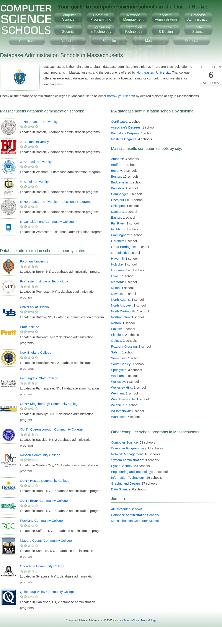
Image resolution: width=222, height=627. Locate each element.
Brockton (117, 188)
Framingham (120, 235)
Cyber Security (121, 466)
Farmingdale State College (39, 378)
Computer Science (124, 442)
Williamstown (120, 411)
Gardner (117, 241)
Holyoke (117, 264)
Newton (116, 293)
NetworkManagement (133, 17)
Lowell (115, 276)
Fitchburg (118, 229)
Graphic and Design (125, 483)
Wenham (117, 393)
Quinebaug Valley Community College (47, 592)
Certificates (119, 121)
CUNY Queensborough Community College (51, 429)
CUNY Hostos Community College (44, 480)
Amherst (117, 159)
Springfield (118, 370)
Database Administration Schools (135, 515)
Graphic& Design (166, 29)
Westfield (117, 405)
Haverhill (117, 258)
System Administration (127, 460)
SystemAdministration (166, 17)
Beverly (116, 170)
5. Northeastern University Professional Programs (55, 201)
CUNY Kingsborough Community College (49, 404)
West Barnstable (123, 399)
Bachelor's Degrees (125, 133)
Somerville (118, 358)
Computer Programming (128, 448)
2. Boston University (34, 142)
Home (118, 620)
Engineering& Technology (100, 29)
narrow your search (121, 96)
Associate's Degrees (125, 127)
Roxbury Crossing (124, 346)
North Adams (120, 299)
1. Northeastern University (38, 122)
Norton (116, 323)
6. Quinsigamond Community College (47, 221)
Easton (116, 217)
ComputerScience (68, 17)
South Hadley (121, 364)
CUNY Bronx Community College (44, 500)
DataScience (198, 29)
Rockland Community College (41, 520)
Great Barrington (123, 247)
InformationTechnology (133, 29)
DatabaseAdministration (198, 17)
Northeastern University (153, 72)
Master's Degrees (123, 139)
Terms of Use (131, 620)
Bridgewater (119, 182)
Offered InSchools (211, 75)
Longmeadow (121, 270)
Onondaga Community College (42, 566)
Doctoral (191, 41)
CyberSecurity (68, 29)
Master (150, 41)
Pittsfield (117, 335)
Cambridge (119, 194)
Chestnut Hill (120, 200)
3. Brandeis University (36, 161)
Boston (116, 176)
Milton (115, 288)
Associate (67, 41)
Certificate (27, 41)
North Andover (121, 305)
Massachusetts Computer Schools (135, 521)
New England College (35, 352)
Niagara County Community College (46, 540)
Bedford (116, 165)
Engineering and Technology (131, 472)
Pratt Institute (29, 327)
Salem (115, 352)
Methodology (148, 620)
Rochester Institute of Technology (44, 281)
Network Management (127, 454)
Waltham (117, 376)
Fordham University (34, 261)
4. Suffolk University (34, 181)
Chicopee (118, 206)
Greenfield (118, 252)
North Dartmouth (123, 311)
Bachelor (109, 41)
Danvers (117, 211)
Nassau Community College (40, 455)
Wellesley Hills (121, 387)
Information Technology (128, 477)
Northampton (120, 317)
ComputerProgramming (100, 17)
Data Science (120, 489)
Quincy (116, 340)
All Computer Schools (126, 509)
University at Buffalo (34, 307)
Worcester (118, 417)
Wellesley (118, 381)
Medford (117, 282)
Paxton (116, 329)
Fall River (118, 223)
